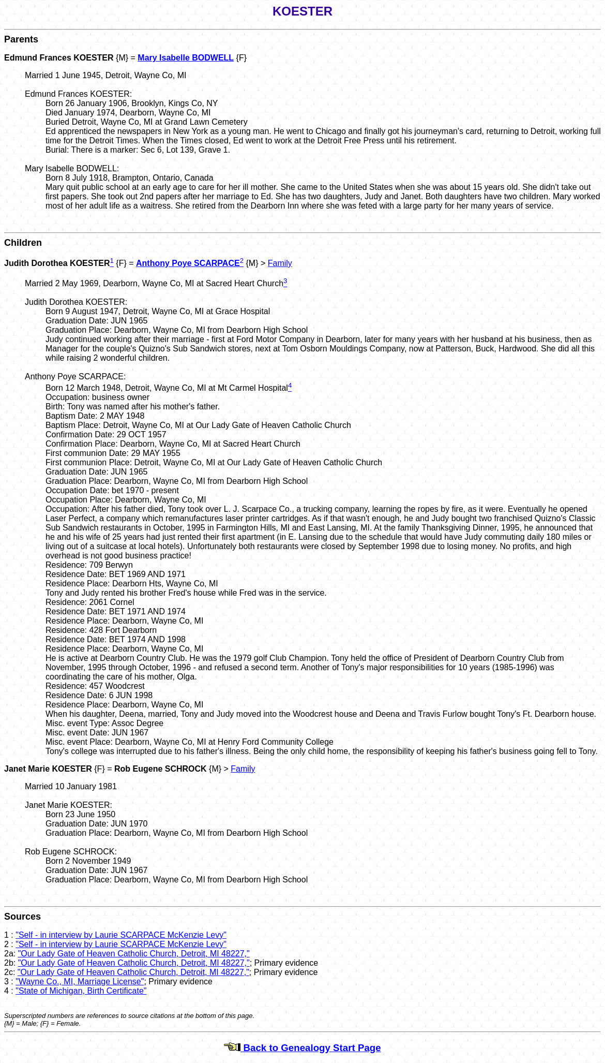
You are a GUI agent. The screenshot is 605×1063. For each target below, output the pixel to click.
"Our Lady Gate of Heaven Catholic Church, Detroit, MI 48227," (134, 953)
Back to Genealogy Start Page (302, 1047)
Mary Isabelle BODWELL (186, 57)
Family (280, 263)
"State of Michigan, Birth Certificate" (81, 990)
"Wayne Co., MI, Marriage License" (80, 981)
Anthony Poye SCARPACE (188, 263)
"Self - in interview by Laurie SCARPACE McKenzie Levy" (121, 935)
